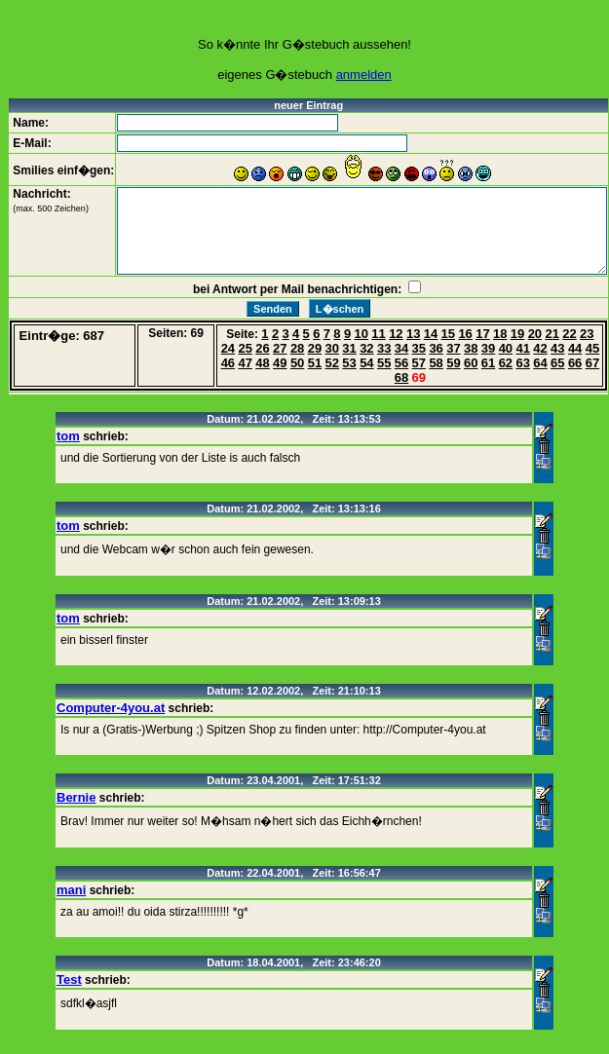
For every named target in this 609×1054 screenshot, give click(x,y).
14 (431, 333)
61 (488, 363)
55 (384, 363)
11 (378, 333)
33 (384, 348)
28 (297, 348)
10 (361, 333)
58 (435, 363)
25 (244, 348)
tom (68, 436)
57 (419, 363)
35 (419, 348)
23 (586, 333)
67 (592, 363)
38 (470, 348)
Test (69, 979)
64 (540, 363)
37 (453, 348)
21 (551, 333)
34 (401, 348)
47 (244, 363)
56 (401, 363)
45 (592, 348)
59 (453, 363)
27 (279, 348)
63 (522, 363)
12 (395, 333)
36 (435, 348)
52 (332, 363)
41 (522, 348)
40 (506, 348)
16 (465, 333)
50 (297, 363)
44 (575, 348)
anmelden (364, 74)
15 (448, 333)
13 (413, 333)
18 (500, 333)
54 (366, 363)
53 (349, 363)
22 (569, 333)
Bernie (76, 797)
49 (279, 363)
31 (349, 348)
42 (540, 348)
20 (535, 333)
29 (315, 348)
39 (488, 348)
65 (557, 363)
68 (401, 377)
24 (228, 348)
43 (557, 348)
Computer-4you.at (111, 707)
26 (262, 348)
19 (517, 333)
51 (315, 363)
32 (366, 348)
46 (228, 363)
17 (482, 333)
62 (506, 363)
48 (262, 363)
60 (470, 363)
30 (332, 348)
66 (575, 363)
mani (71, 890)
